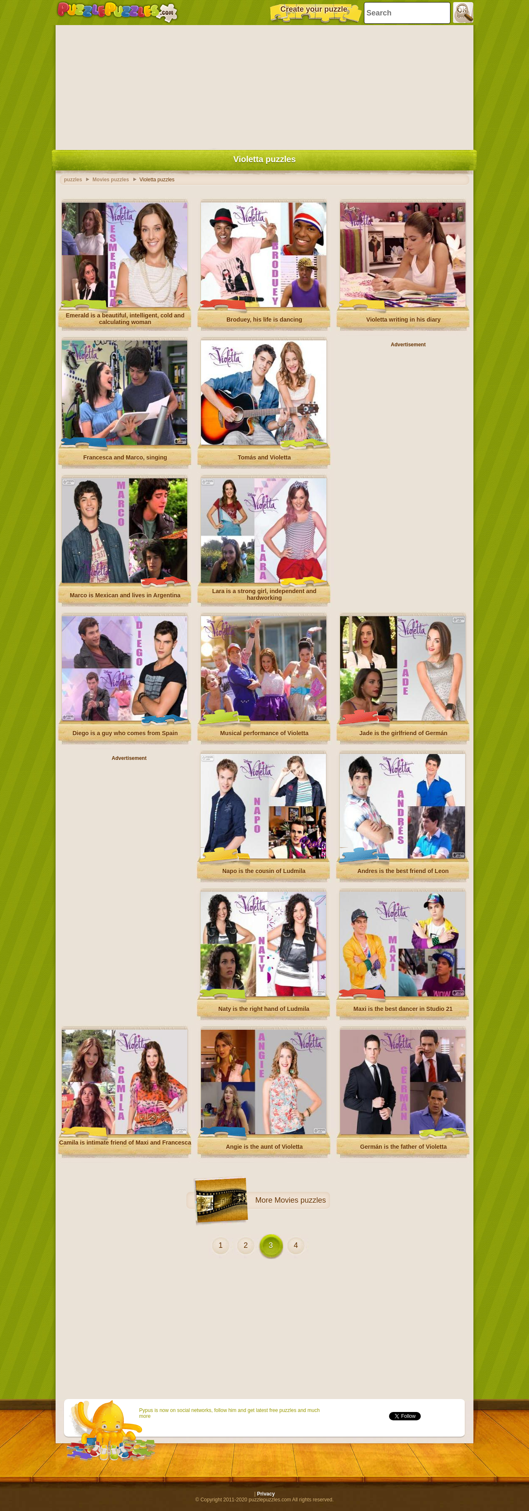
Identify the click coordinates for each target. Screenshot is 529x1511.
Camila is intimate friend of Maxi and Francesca (125, 1142)
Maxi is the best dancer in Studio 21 (403, 1009)
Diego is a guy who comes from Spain (125, 733)
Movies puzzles (300, 1200)
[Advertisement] (264, 85)
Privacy (266, 1494)
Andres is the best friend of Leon (403, 871)
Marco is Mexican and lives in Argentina (125, 595)
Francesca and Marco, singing (125, 457)
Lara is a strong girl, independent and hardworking (264, 594)
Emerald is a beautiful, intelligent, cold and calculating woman (125, 318)
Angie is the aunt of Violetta (264, 1146)
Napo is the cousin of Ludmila (263, 871)
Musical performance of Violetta (264, 733)
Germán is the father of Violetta (403, 1146)
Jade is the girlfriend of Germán (403, 733)
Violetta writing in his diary (403, 319)
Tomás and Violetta (264, 457)
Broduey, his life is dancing (264, 319)
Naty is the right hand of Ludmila (264, 1009)
